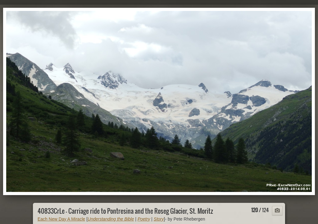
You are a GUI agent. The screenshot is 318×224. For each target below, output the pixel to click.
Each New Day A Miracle (61, 219)
